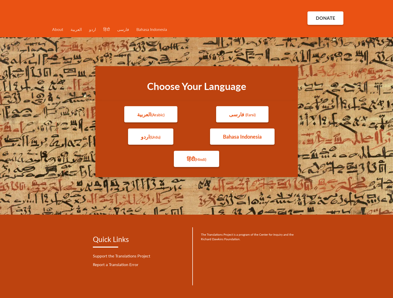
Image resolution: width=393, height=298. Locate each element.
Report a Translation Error (115, 264)
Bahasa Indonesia (151, 29)
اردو (92, 29)
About (57, 29)
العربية (76, 29)
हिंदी (106, 29)
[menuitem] (197, 29)
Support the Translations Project (121, 255)
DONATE (325, 18)
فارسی (123, 29)
